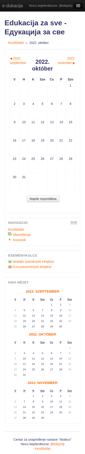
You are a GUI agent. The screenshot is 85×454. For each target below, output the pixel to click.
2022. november (43, 383)
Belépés (66, 5)
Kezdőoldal (16, 43)
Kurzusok (19, 240)
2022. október (39, 43)
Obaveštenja (22, 234)
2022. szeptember (42, 291)
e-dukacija (12, 5)
